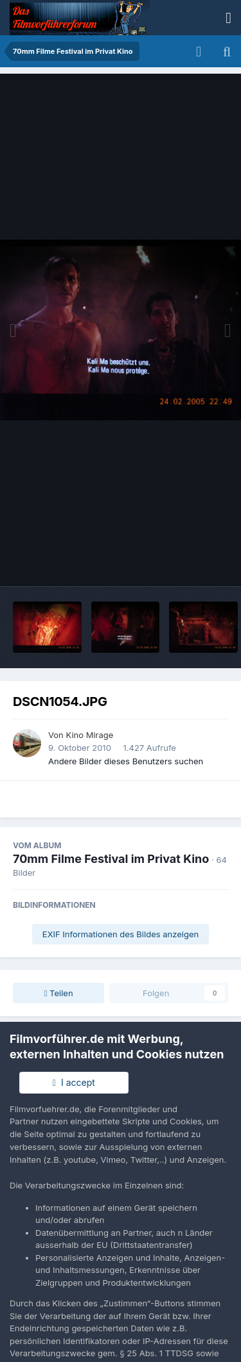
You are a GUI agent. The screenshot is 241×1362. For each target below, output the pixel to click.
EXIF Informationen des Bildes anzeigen (120, 934)
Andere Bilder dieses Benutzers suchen (125, 761)
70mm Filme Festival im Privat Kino (111, 859)
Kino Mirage (89, 735)
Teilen (58, 993)
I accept (74, 1082)
